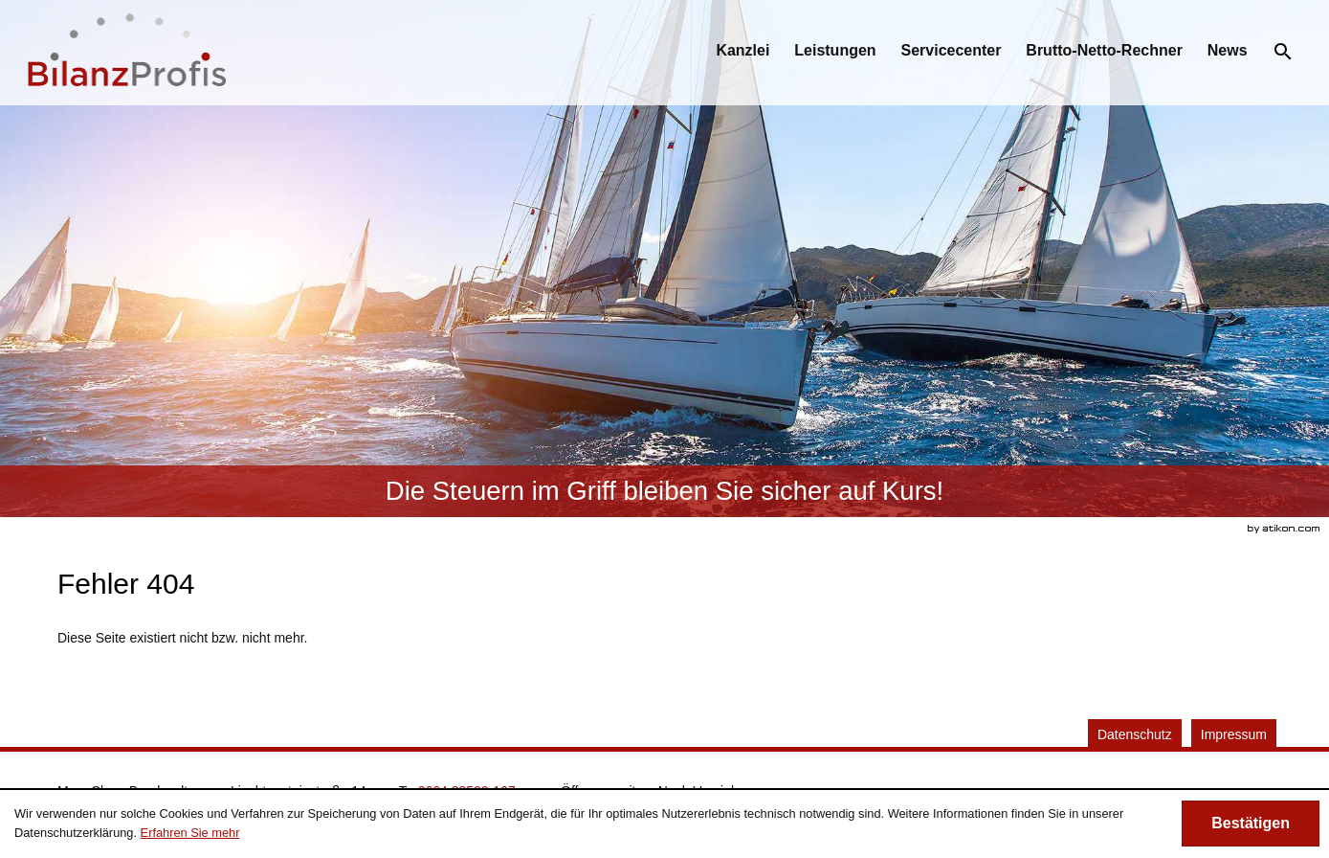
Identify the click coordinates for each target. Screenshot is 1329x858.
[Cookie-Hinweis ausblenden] (1250, 824)
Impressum (1234, 734)
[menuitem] (742, 50)
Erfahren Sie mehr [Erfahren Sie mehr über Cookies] (190, 832)
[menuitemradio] (835, 50)
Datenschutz (1134, 734)
